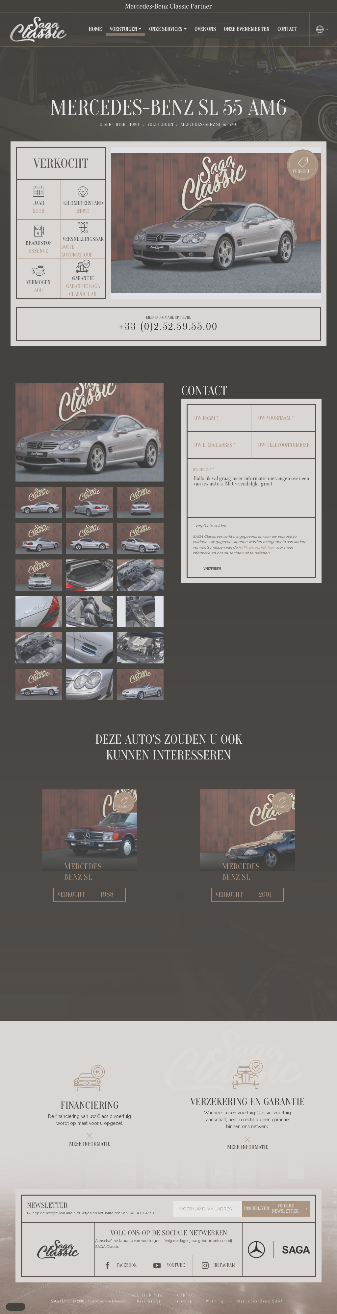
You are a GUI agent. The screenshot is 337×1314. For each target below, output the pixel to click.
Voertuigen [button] (123, 29)
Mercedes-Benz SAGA (260, 1301)
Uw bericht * (203, 469)
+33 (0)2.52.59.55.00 (168, 327)
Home (96, 28)
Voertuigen (160, 124)
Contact (287, 29)
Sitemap (183, 1301)
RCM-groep (249, 547)
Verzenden (212, 569)
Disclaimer (149, 1301)
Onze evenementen (247, 29)
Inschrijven (276, 1208)
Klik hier (267, 547)
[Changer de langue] (322, 29)
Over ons (205, 29)
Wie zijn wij (147, 1295)
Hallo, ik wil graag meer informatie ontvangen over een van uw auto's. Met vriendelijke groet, (251, 491)
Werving (215, 1301)
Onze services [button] (165, 29)
